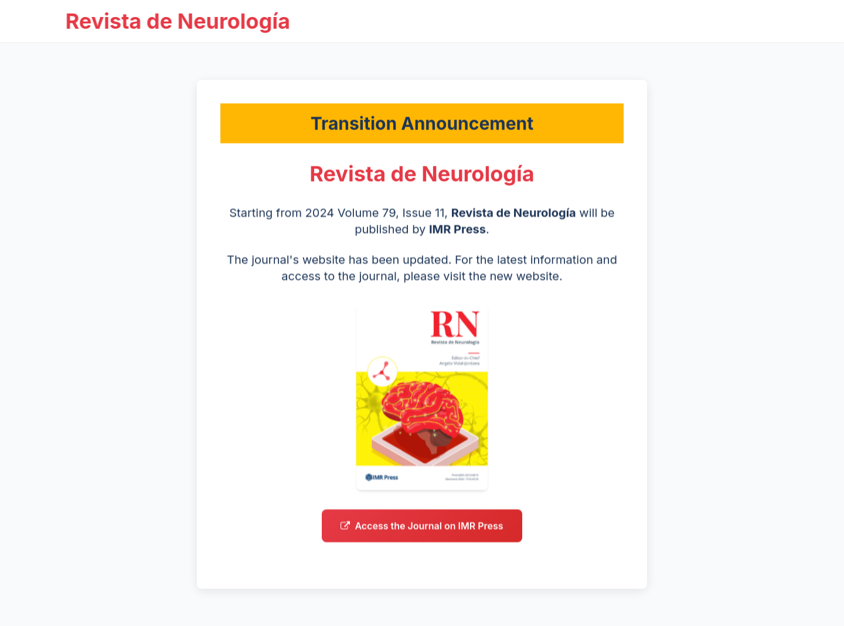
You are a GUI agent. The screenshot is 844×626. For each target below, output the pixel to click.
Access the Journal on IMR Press (422, 530)
